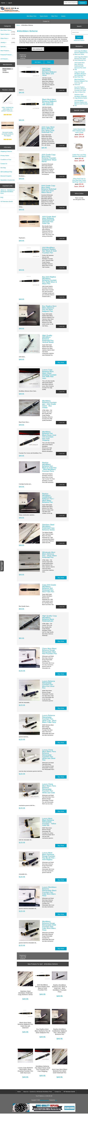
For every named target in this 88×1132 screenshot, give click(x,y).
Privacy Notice (5, 155)
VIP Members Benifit (7, 201)
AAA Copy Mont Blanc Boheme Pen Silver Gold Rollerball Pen (48, 129)
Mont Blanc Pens (31, 16)
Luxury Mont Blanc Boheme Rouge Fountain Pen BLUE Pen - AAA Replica (49, 856)
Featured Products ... (7, 54)
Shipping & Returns (6, 151)
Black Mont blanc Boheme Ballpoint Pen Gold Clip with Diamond (49, 102)
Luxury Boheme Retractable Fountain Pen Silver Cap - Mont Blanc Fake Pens (49, 718)
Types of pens (44, 16)
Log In (10, 3)
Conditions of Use (6, 159)
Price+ (49, 62)
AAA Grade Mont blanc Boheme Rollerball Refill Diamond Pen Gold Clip (49, 220)
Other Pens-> (8, 38)
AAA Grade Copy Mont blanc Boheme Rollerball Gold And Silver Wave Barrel (48, 189)
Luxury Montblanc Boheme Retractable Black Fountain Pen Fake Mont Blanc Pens (49, 891)
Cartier (7, 70)
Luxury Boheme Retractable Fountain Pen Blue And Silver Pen (48, 684)
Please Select (7, 69)
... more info (61, 90)
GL (56, 1100)
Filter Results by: (22, 48)
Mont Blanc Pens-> (8, 30)
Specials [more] (79, 110)
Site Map (3, 167)
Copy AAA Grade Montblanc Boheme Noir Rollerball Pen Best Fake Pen (49, 588)
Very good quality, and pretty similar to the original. (7, 129)
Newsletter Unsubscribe (8, 180)
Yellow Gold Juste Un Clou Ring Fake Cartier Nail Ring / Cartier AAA (79, 174)
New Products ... (5, 50)
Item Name (38, 62)
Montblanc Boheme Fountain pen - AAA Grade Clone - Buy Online (49, 404)
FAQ (2, 197)
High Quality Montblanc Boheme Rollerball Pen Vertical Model (48, 338)
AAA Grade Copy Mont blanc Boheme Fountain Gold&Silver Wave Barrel (49, 158)
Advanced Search (79, 40)
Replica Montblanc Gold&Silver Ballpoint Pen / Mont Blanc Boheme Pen (48, 498)
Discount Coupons (6, 176)
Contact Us (46, 21)
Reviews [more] (7, 90)
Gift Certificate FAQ (6, 172)
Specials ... (4, 46)
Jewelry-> (8, 42)
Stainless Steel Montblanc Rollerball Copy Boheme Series (48, 527)
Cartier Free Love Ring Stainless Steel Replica (79, 149)
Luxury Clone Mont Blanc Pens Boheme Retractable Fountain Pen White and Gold (49, 788)
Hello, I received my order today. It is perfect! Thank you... (7, 102)
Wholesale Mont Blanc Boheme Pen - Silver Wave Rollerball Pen (49, 554)
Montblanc (7, 72)
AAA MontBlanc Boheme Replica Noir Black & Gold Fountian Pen (49, 250)
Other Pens (54, 16)
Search (79, 26)
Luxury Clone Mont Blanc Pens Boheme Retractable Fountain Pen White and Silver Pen (49, 755)
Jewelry (63, 16)
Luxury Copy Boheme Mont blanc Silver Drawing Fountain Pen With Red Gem (49, 374)
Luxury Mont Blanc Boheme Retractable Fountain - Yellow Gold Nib (49, 821)
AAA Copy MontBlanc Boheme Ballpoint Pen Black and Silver (49, 71)
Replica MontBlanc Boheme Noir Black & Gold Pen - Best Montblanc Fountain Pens (49, 467)
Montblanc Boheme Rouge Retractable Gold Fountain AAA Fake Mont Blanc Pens (49, 925)
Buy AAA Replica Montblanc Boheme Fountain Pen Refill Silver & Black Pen (49, 280)
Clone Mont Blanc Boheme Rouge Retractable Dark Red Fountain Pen (49, 651)
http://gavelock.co (44, 1100)
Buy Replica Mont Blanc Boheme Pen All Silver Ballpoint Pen (49, 308)
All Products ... (5, 59)
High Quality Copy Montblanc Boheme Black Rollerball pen (49, 618)
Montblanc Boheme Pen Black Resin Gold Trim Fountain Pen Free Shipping (49, 436)
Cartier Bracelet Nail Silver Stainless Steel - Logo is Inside (79, 124)
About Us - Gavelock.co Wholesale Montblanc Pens (8, 191)
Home (3, 3)
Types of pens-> (8, 34)
